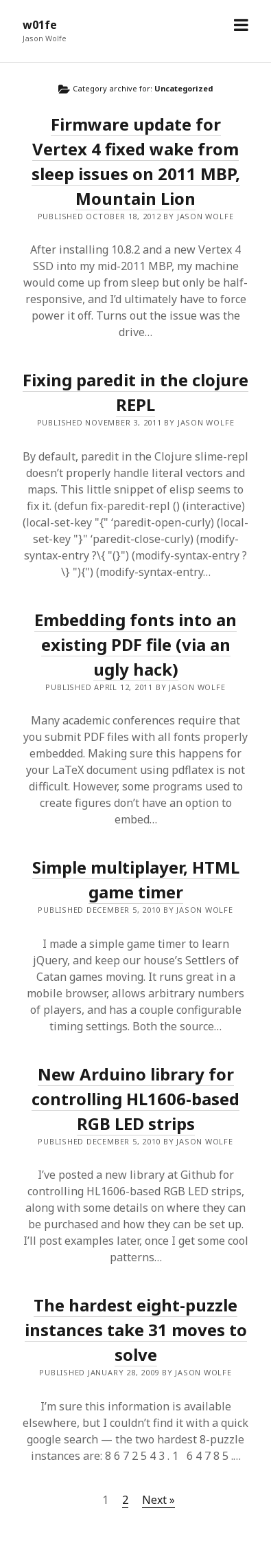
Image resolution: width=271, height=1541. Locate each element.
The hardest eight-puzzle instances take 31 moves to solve (136, 1330)
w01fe (40, 24)
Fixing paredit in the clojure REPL (135, 392)
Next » (158, 1499)
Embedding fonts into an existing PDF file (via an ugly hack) (135, 644)
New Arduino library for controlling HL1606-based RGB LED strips (135, 1099)
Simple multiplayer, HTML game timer (135, 879)
